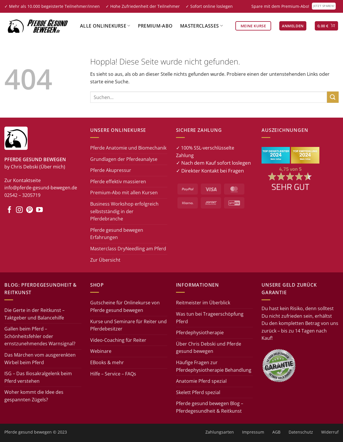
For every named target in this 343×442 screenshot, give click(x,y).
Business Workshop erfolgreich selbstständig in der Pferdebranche (124, 211)
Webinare (100, 351)
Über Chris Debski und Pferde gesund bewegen (208, 348)
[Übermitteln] (333, 97)
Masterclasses (201, 26)
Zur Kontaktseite (22, 180)
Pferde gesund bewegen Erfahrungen (116, 234)
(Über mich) (52, 166)
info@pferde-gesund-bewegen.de (40, 187)
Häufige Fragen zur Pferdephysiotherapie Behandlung (213, 366)
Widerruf (330, 432)
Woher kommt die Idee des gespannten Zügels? (33, 396)
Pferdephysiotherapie (200, 332)
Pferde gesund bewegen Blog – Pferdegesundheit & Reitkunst (209, 407)
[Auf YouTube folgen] (39, 210)
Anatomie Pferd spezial (201, 381)
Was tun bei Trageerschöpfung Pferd (210, 318)
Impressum (253, 432)
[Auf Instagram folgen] (19, 210)
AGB (276, 432)
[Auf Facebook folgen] (9, 210)
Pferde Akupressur (110, 170)
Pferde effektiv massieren (118, 181)
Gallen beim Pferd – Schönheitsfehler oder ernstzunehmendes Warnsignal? (39, 336)
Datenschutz (301, 432)
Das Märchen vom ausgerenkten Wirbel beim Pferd (40, 359)
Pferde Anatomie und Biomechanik (128, 148)
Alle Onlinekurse (105, 26)
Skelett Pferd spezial (198, 392)
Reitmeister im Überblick (203, 302)
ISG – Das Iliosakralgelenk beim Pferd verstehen (38, 377)
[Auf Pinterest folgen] (29, 210)
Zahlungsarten (219, 432)
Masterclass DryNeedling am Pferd (128, 248)
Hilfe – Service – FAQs (113, 374)
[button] (292, 26)
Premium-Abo (155, 26)
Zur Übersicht (105, 260)
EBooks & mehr (107, 362)
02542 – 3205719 (22, 195)
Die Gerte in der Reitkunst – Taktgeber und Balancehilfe (34, 314)
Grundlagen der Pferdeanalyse (123, 159)
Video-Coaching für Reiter (118, 340)
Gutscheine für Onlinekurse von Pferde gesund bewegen (125, 306)
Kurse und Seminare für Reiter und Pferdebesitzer (128, 325)
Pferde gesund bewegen (28, 432)
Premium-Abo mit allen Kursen (124, 192)
